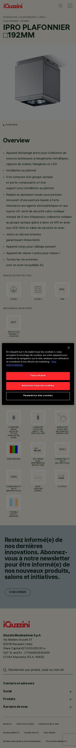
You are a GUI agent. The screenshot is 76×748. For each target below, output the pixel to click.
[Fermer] (68, 347)
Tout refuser (38, 376)
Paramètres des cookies (38, 396)
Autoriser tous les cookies (38, 386)
